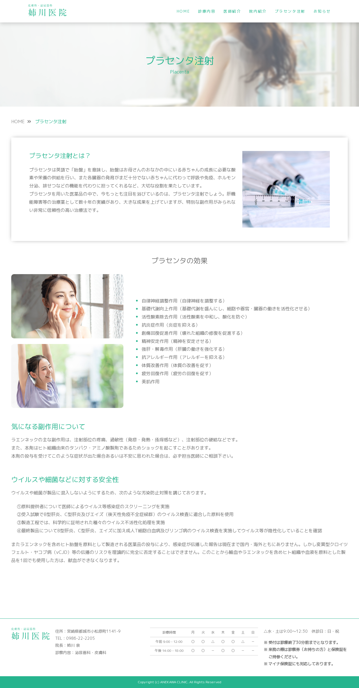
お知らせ (322, 11)
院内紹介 (257, 11)
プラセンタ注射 (290, 11)
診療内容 (206, 11)
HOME (183, 11)
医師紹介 (232, 11)
